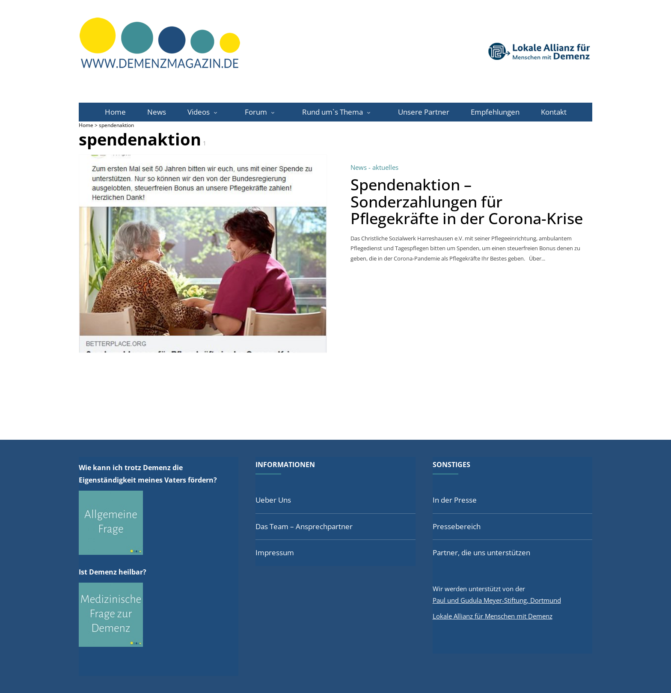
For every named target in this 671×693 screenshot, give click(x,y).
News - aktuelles (374, 167)
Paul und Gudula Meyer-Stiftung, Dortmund (497, 600)
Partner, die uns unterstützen (481, 552)
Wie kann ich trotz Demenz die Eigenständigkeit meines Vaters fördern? (148, 474)
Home (115, 112)
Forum (256, 112)
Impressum (274, 552)
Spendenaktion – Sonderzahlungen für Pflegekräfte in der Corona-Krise (466, 201)
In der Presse (455, 500)
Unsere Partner (423, 112)
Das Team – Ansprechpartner (304, 526)
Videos (198, 112)
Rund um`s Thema (332, 112)
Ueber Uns (273, 500)
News (156, 112)
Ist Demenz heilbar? (112, 572)
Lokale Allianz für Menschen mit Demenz (492, 616)
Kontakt (554, 112)
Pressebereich (457, 526)
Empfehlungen (495, 112)
